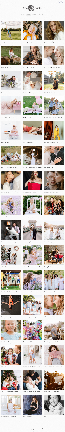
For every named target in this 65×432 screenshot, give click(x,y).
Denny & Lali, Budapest (29, 242)
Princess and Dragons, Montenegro (32, 167)
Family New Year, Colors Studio (9, 391)
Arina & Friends (5, 342)
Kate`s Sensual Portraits (29, 192)
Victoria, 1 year (26, 217)
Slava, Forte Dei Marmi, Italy (51, 391)
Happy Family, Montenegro (30, 317)
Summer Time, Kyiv (28, 292)
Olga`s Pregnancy (27, 416)
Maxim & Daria (5, 192)
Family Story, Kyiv (27, 42)
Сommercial (34, 14)
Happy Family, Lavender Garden (53, 117)
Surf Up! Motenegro (6, 317)
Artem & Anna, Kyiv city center (52, 67)
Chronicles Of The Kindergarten (9, 292)
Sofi (2, 92)
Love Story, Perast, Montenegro (53, 342)
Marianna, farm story (6, 67)
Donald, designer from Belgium (9, 242)
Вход (32, 429)
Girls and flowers (5, 217)
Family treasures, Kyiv (50, 292)
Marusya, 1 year (5, 142)
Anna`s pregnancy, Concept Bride (53, 367)
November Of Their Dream (51, 217)
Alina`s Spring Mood (28, 142)
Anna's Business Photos (29, 67)
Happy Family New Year (50, 267)
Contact (41, 14)
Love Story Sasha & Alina (51, 192)
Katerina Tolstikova (49, 42)
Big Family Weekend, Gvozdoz (9, 167)
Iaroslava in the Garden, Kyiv (8, 416)
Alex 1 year (4, 367)
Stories (28, 14)
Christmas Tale (27, 92)
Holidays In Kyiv (48, 167)
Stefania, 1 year (27, 117)
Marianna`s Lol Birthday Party (31, 342)
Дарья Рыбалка (26, 428)
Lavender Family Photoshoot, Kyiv (32, 267)
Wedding (23, 14)
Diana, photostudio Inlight (51, 142)
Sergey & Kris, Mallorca (50, 242)
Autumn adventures (49, 92)
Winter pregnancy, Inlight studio (31, 391)
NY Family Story (5, 267)
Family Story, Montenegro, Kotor (31, 367)
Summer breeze (5, 42)
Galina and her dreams (7, 117)
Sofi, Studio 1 (47, 416)
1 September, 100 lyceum (51, 317)
